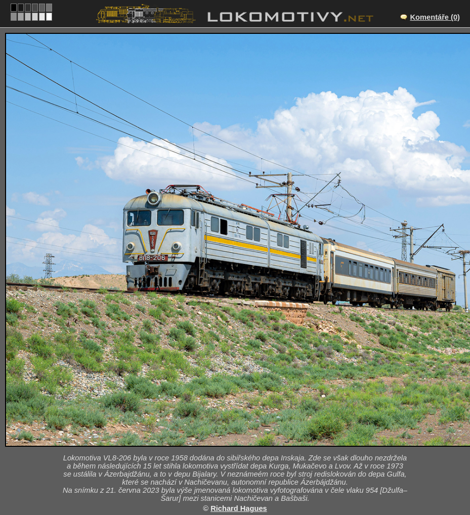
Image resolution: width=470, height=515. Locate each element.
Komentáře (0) (435, 17)
